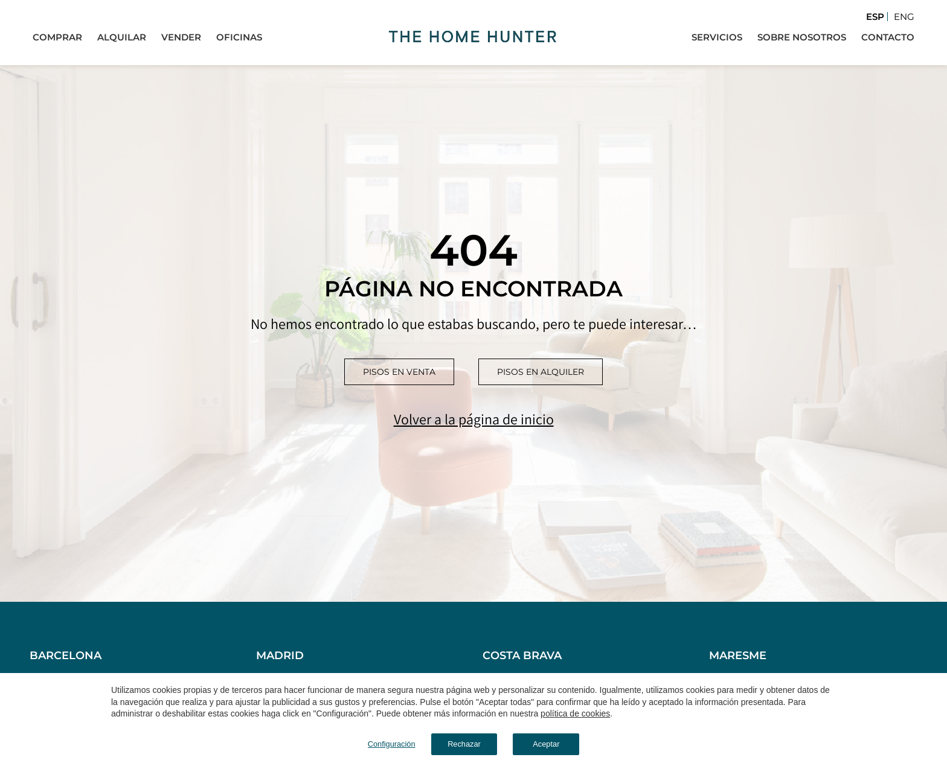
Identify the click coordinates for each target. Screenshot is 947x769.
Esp (875, 16)
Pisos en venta (399, 371)
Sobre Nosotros (801, 36)
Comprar (57, 36)
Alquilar (121, 36)
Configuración (367, 743)
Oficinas (239, 36)
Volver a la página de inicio (474, 419)
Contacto (887, 36)
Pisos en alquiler (540, 371)
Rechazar (457, 743)
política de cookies (575, 711)
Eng (904, 16)
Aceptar (564, 743)
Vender (181, 36)
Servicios (717, 36)
